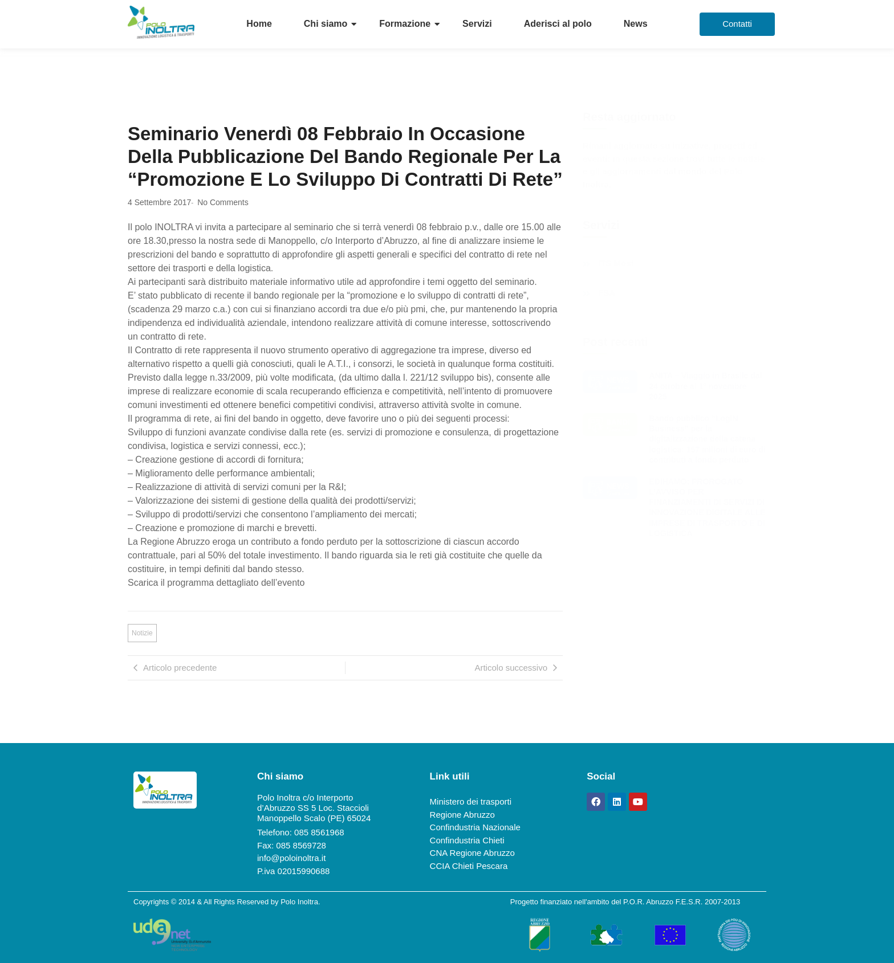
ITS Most (616, 263)
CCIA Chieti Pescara (469, 866)
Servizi (477, 23)
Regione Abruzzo (462, 814)
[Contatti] (737, 24)
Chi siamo (325, 23)
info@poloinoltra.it (291, 858)
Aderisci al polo (558, 23)
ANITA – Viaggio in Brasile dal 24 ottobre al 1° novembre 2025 (705, 386)
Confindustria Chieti (467, 840)
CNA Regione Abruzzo (472, 853)
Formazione (404, 23)
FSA (606, 292)
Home (258, 23)
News (636, 23)
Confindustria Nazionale (475, 827)
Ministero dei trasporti (470, 801)
